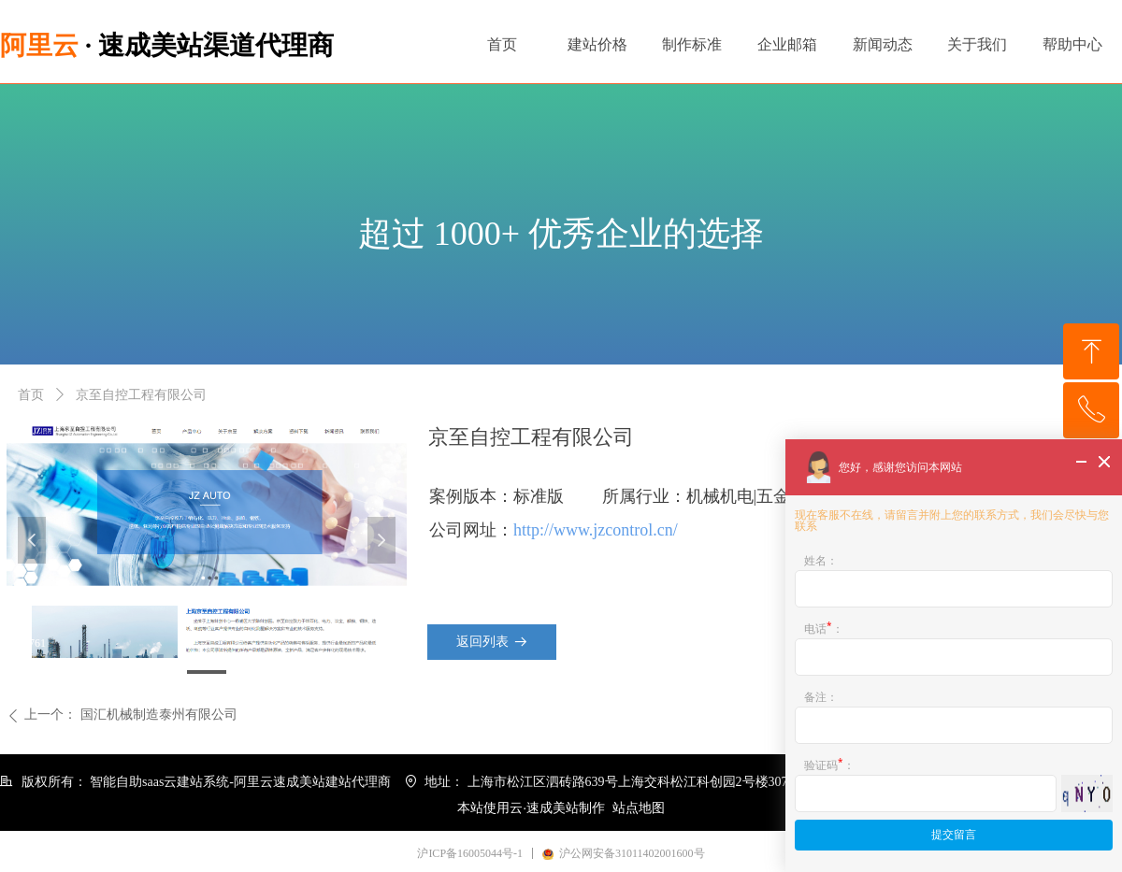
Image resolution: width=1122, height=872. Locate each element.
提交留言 (953, 834)
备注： (821, 697)
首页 (31, 395)
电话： (823, 627)
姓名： (821, 560)
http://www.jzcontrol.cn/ (595, 530)
